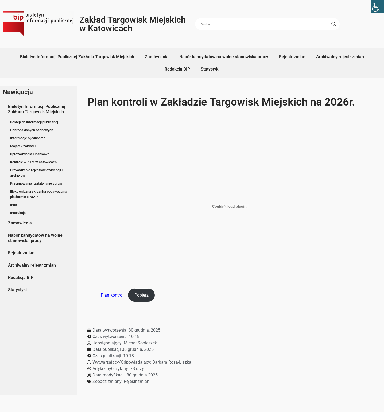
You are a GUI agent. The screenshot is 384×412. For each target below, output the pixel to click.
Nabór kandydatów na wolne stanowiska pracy (223, 56)
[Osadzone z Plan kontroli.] (230, 206)
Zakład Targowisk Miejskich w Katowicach (132, 24)
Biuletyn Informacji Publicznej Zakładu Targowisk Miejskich (77, 56)
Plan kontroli (113, 295)
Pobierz (141, 295)
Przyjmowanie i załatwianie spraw (36, 183)
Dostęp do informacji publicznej (34, 122)
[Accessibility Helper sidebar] (377, 6)
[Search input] (264, 24)
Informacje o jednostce (27, 138)
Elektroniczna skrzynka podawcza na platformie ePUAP (38, 194)
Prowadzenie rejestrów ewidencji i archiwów (36, 172)
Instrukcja (18, 213)
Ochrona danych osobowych (31, 130)
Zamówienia (157, 56)
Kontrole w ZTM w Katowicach (33, 162)
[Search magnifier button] (334, 24)
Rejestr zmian (292, 56)
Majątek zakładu (23, 146)
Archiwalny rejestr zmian (340, 56)
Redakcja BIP (177, 69)
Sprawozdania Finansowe (29, 154)
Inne (13, 205)
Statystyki (210, 69)
